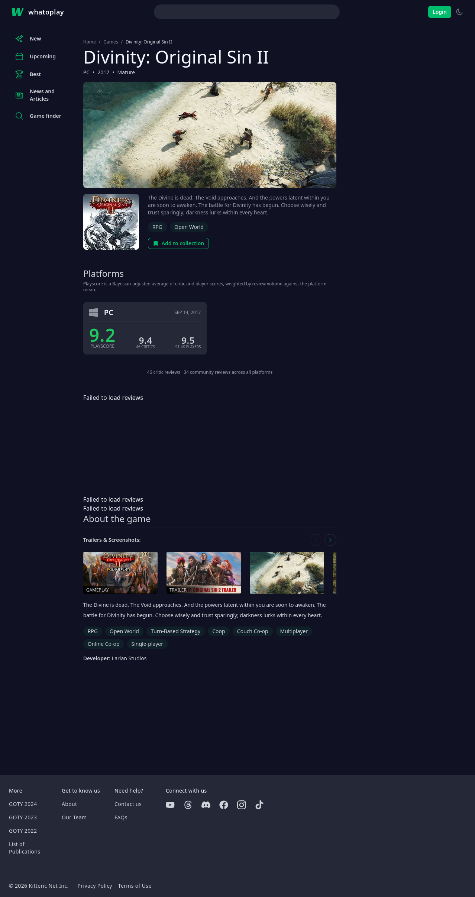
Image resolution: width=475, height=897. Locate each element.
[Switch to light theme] (459, 12)
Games (110, 42)
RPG (157, 226)
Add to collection (178, 243)
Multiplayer (294, 631)
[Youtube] (170, 804)
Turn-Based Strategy (175, 631)
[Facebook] (223, 804)
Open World (189, 226)
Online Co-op (104, 643)
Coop (218, 631)
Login (440, 11)
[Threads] (188, 804)
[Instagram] (241, 804)
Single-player (147, 643)
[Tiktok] (259, 804)
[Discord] (205, 804)
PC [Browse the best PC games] (86, 72)
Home (89, 42)
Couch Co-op (252, 631)
